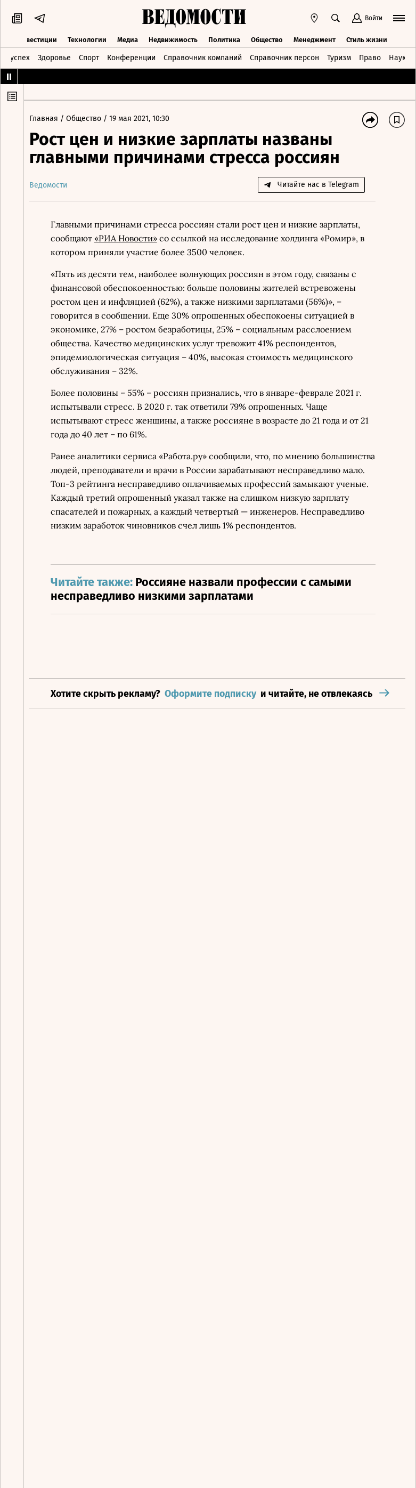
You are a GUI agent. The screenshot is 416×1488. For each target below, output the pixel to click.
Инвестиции (37, 39)
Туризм (339, 57)
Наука (399, 57)
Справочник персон (284, 57)
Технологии (87, 39)
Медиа (127, 39)
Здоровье (54, 57)
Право (370, 57)
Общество (267, 39)
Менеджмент (314, 39)
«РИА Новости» (131, 238)
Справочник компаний (203, 57)
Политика (224, 39)
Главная (50, 118)
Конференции (131, 57)
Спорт (89, 57)
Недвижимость (173, 39)
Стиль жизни (366, 39)
